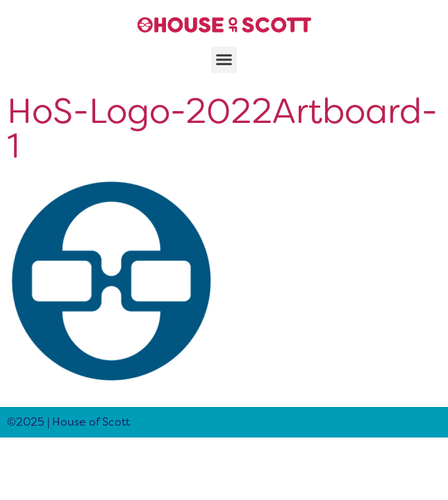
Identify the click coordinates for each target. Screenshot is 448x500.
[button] (224, 60)
